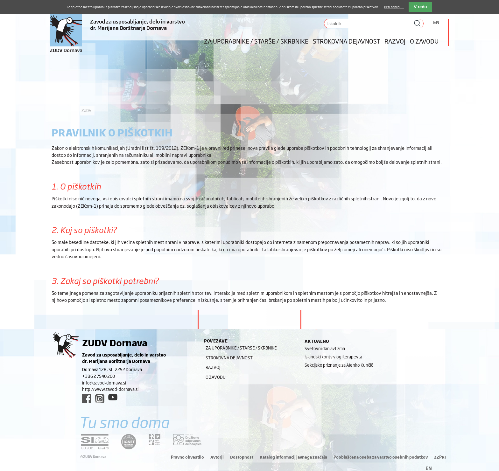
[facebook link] (86, 398)
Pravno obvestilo (187, 457)
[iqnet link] (128, 441)
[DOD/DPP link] (154, 439)
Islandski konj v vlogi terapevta (333, 356)
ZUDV (86, 110)
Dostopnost (241, 457)
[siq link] (95, 441)
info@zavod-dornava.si (104, 382)
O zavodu (424, 41)
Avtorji (217, 457)
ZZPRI (440, 457)
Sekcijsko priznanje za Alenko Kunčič (339, 365)
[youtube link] (112, 397)
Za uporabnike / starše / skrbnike (256, 41)
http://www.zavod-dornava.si (110, 389)
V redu (420, 6)
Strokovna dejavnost (346, 41)
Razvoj (394, 41)
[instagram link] (99, 398)
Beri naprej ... (394, 6)
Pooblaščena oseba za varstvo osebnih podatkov (381, 457)
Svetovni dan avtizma (325, 348)
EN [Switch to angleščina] (436, 22)
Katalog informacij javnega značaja (293, 457)
